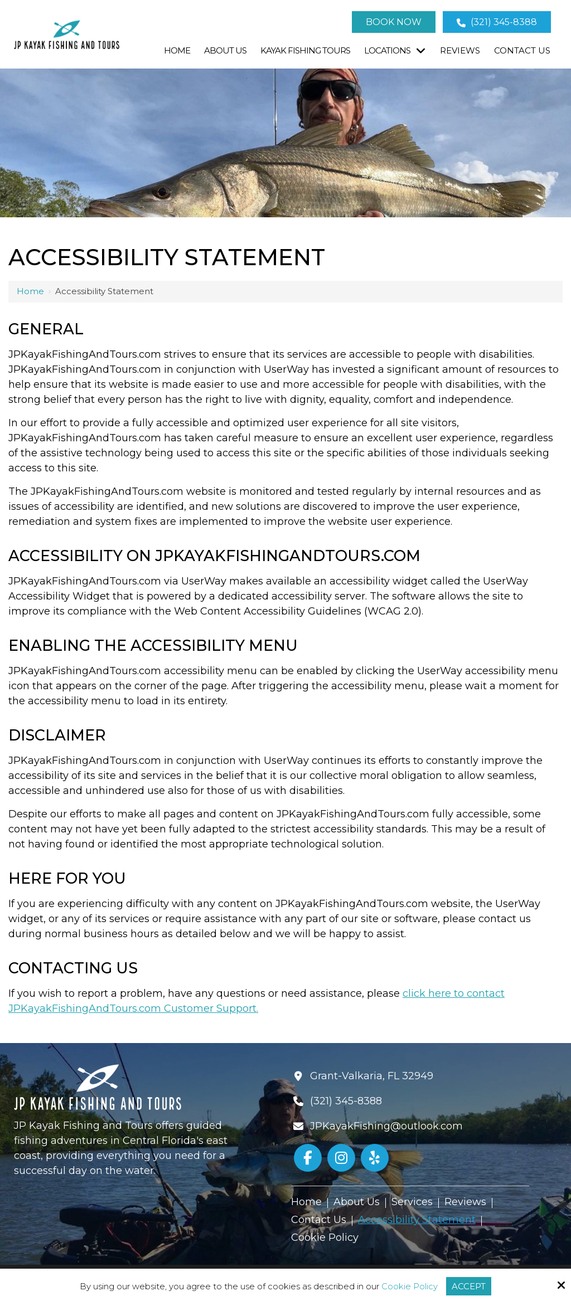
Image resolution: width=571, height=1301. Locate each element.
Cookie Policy (409, 1286)
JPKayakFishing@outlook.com (386, 1126)
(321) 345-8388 (497, 22)
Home (30, 291)
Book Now (394, 22)
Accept (469, 1286)
